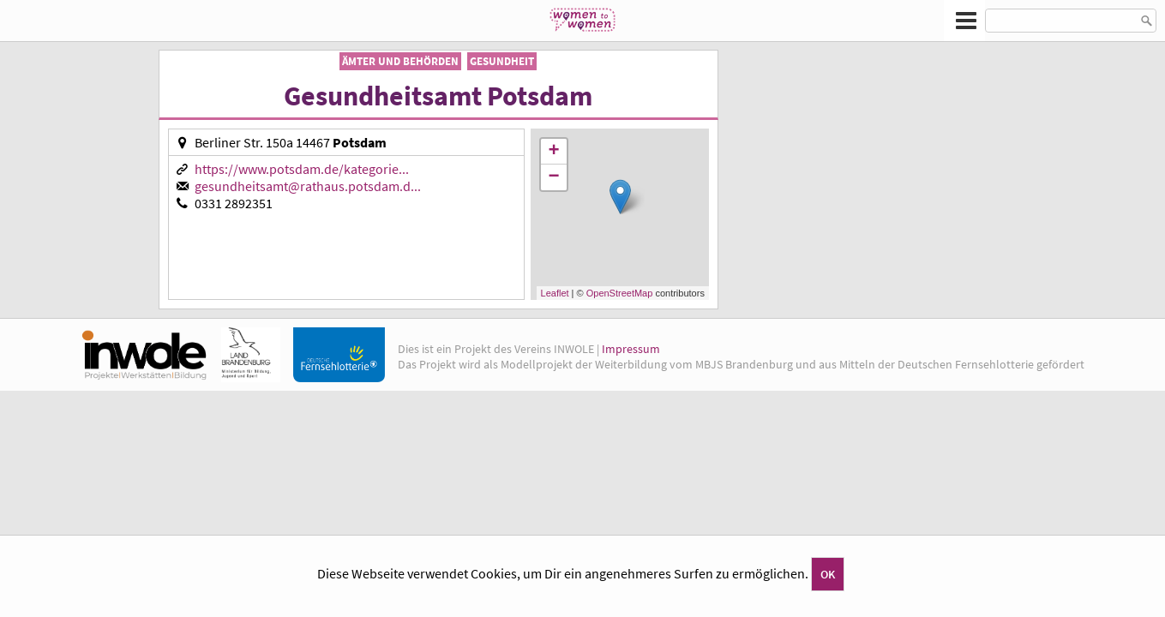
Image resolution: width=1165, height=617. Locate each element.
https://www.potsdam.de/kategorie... (302, 168)
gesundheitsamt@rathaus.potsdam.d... (308, 186)
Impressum (631, 348)
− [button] (553, 177)
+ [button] (553, 152)
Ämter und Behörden (400, 61)
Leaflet (555, 293)
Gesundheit (502, 61)
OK (827, 574)
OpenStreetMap (619, 293)
